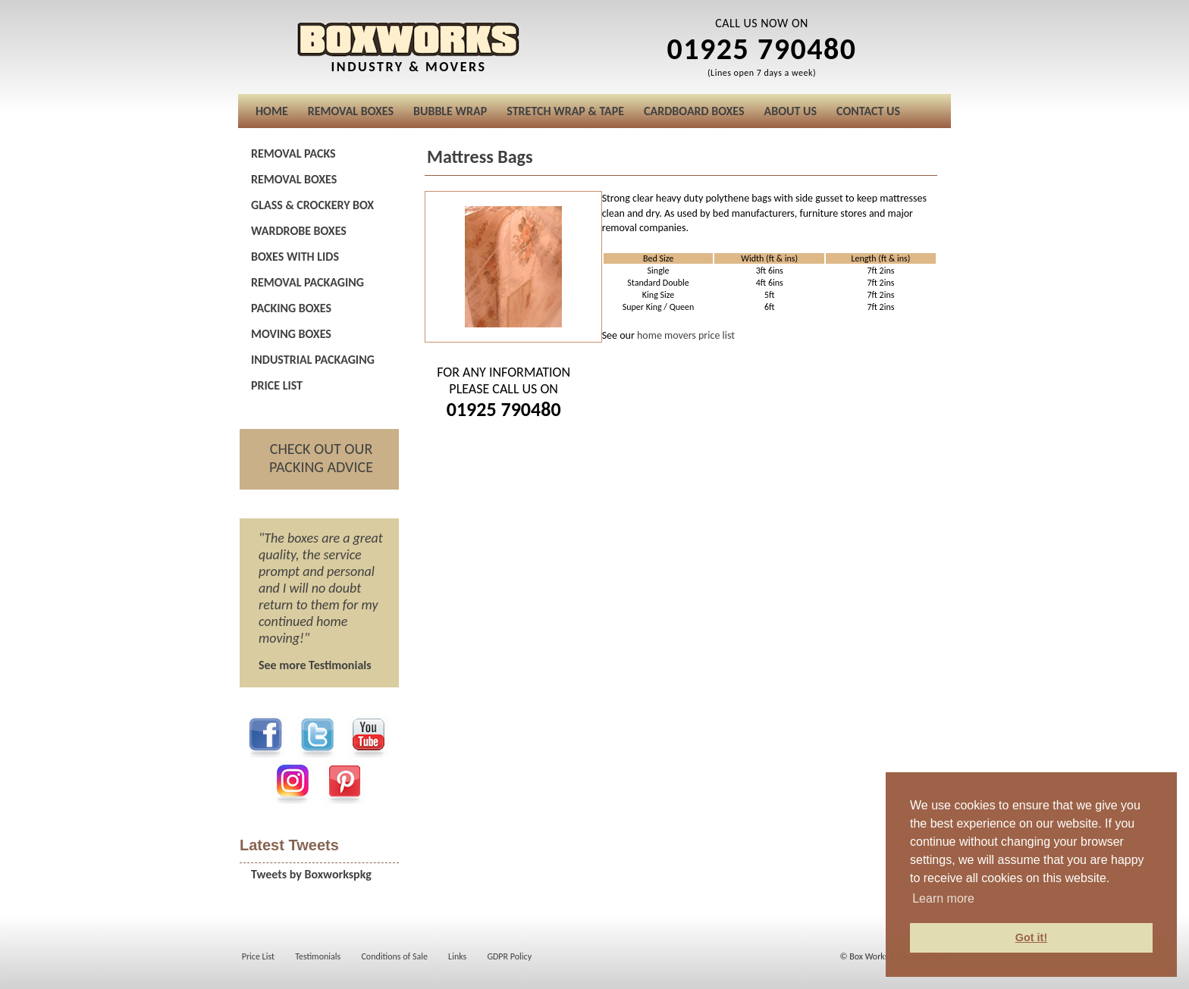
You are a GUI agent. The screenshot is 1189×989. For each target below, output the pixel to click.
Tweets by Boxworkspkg (311, 874)
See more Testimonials (315, 665)
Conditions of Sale (394, 956)
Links (457, 956)
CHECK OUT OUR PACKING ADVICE (321, 458)
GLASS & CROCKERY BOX (312, 205)
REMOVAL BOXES (294, 179)
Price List (258, 956)
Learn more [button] (943, 898)
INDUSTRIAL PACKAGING (313, 359)
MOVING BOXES (291, 334)
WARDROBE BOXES (299, 231)
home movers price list (686, 335)
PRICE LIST (277, 385)
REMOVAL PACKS (293, 153)
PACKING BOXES (291, 308)
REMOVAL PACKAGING (307, 282)
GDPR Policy (509, 956)
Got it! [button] (1031, 937)
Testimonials (317, 956)
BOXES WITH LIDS (295, 256)
